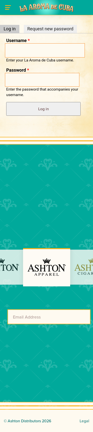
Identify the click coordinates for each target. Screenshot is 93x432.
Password (17, 70)
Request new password (50, 28)
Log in (11, 28)
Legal (84, 420)
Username (18, 40)
